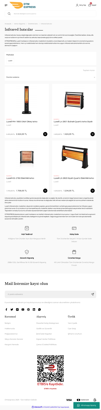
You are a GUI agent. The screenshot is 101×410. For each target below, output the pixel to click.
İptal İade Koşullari (44, 335)
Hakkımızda (10, 330)
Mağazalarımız (11, 335)
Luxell (8, 125)
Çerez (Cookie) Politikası (46, 346)
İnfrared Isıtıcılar (46, 24)
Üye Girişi (72, 330)
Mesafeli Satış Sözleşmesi (47, 324)
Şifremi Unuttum (75, 335)
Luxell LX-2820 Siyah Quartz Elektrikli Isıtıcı (74, 179)
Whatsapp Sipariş (86, 405)
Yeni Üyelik (72, 324)
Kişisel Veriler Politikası (45, 340)
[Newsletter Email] (50, 295)
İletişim (8, 324)
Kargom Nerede (12, 346)
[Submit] (92, 295)
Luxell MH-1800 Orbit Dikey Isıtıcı (21, 122)
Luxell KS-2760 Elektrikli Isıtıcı (20, 179)
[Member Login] (79, 5)
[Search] (50, 14)
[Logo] (22, 5)
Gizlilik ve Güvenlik (44, 330)
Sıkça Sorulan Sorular (14, 340)
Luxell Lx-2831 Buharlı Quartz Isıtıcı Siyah (73, 122)
